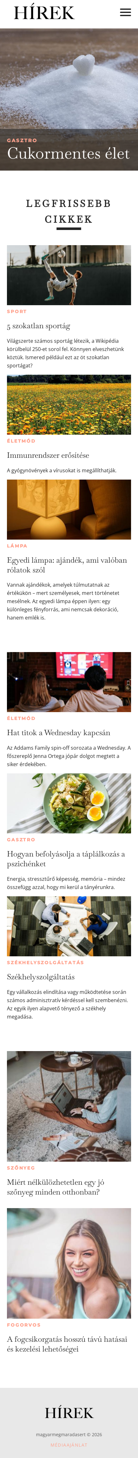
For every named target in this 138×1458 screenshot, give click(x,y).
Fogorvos (24, 1325)
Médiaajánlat (69, 1445)
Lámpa (17, 546)
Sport (17, 311)
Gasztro (22, 140)
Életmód (21, 441)
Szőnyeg (21, 1168)
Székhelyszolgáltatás (45, 962)
